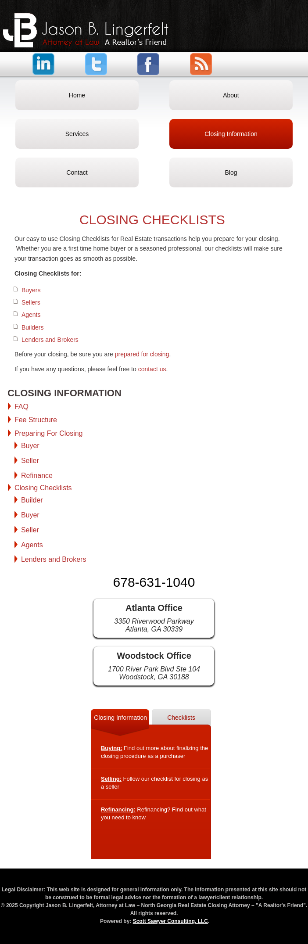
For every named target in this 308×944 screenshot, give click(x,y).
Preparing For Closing (48, 433)
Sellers (30, 302)
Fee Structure (35, 420)
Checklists (181, 717)
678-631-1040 (154, 582)
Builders (32, 327)
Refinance (37, 475)
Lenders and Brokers (50, 339)
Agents (31, 314)
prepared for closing (142, 354)
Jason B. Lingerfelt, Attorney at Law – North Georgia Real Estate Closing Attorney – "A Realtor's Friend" (86, 30)
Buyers (31, 290)
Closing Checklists (43, 488)
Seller (30, 460)
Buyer (30, 445)
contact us (152, 369)
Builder (32, 500)
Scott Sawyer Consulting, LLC (170, 921)
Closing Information (120, 717)
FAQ (21, 406)
